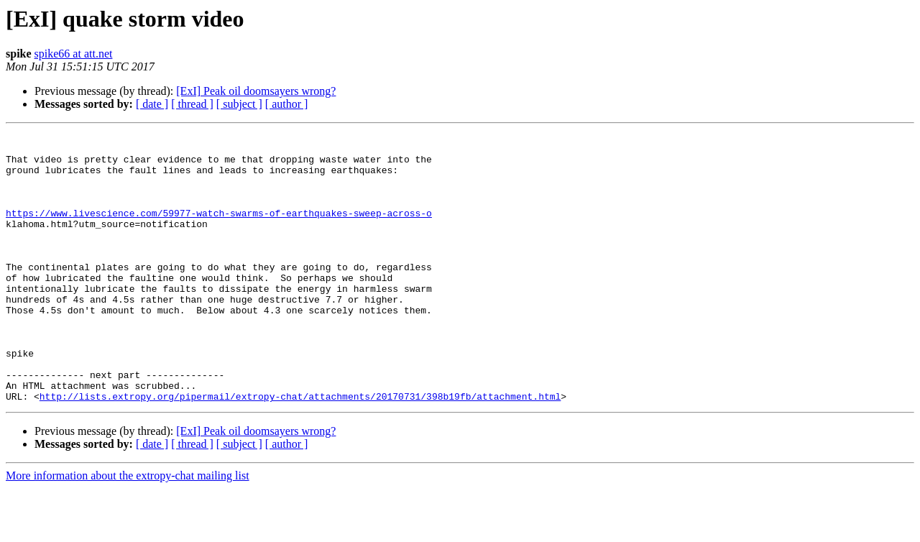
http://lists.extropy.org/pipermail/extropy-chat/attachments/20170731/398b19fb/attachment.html (300, 450)
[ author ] (286, 104)
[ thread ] (192, 104)
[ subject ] (239, 104)
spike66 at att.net (73, 53)
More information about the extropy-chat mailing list (127, 529)
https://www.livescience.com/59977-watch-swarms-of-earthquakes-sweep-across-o (219, 230)
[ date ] (152, 104)
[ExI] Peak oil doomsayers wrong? (256, 91)
